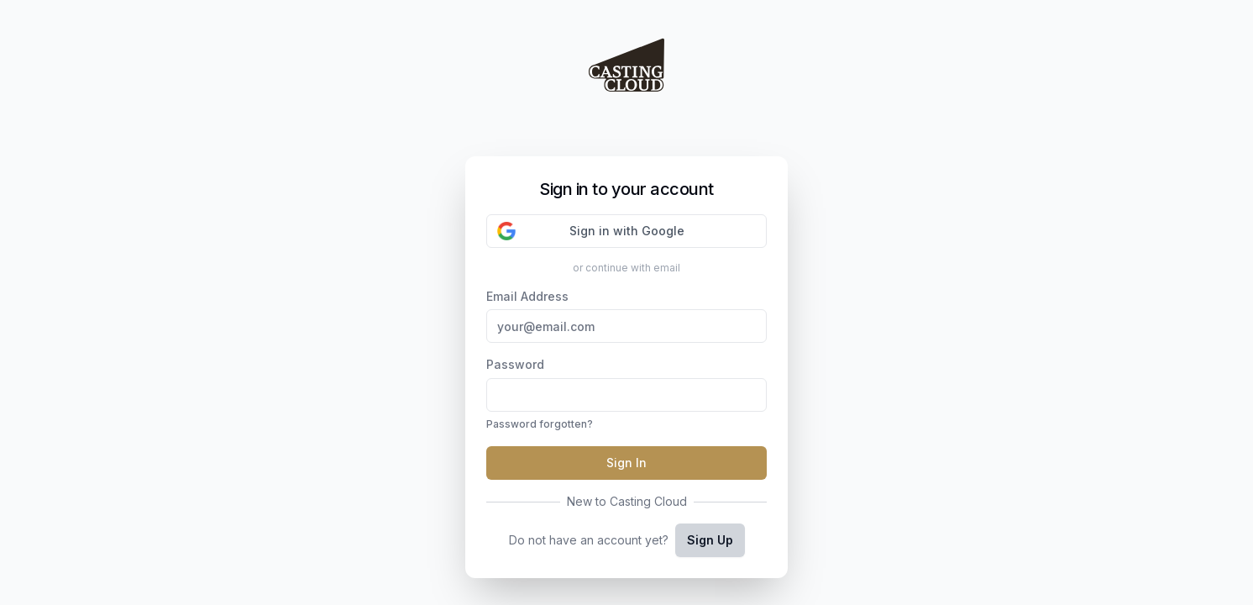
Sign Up (710, 540)
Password (626, 395)
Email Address (626, 316)
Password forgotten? (539, 424)
